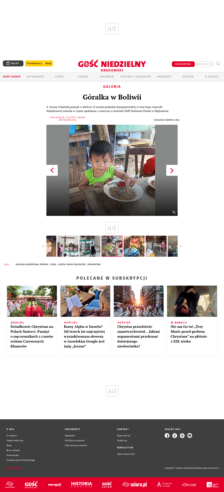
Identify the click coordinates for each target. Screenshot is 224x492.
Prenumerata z (39, 63)
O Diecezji (212, 76)
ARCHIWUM (107, 76)
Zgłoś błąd (14, 468)
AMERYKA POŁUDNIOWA (27, 264)
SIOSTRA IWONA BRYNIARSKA (72, 264)
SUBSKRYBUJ (183, 64)
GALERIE (83, 76)
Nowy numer (12, 76)
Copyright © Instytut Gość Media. (179, 468)
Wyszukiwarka (218, 63)
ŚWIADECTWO (94, 264)
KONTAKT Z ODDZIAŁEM (136, 76)
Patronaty (164, 76)
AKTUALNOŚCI (35, 76)
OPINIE (59, 76)
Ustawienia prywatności (76, 445)
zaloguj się (205, 64)
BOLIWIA (44, 264)
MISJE (53, 264)
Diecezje (188, 76)
